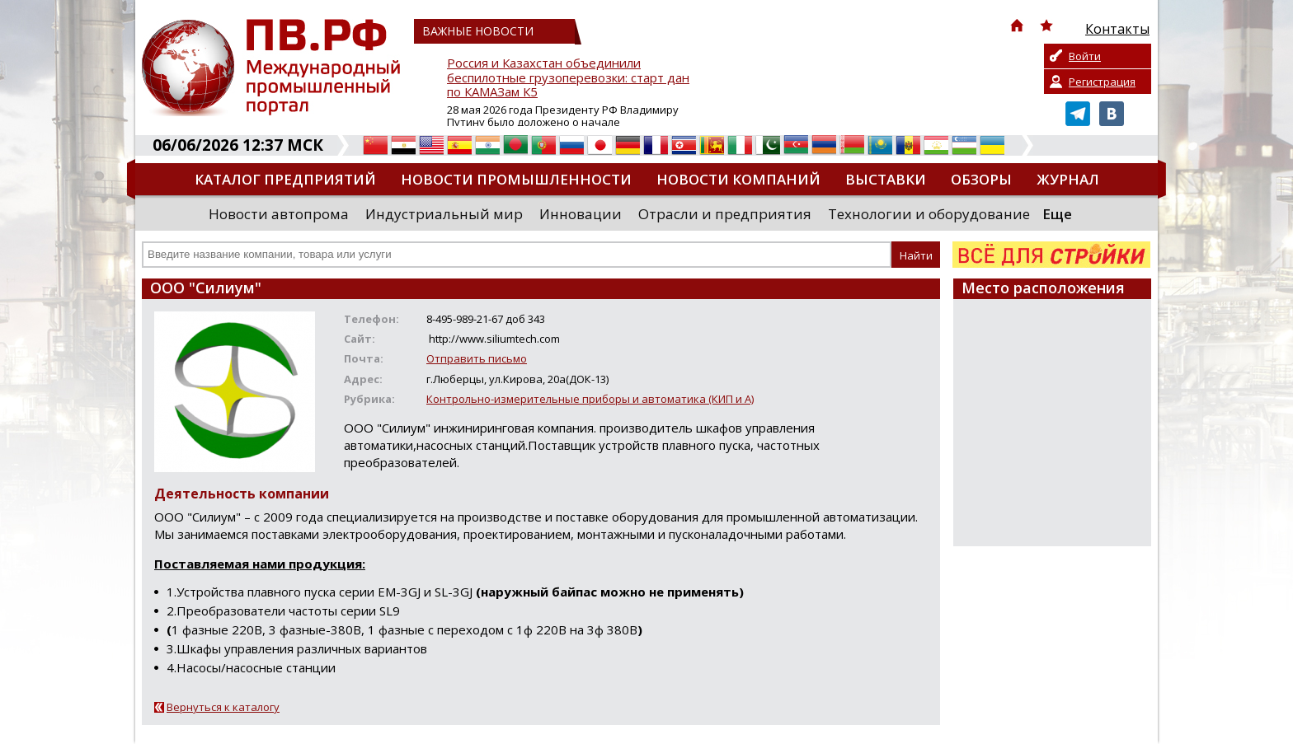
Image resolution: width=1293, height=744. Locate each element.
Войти (1085, 56)
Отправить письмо (476, 358)
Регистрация (1102, 81)
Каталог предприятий (285, 179)
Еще (1057, 213)
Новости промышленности (516, 179)
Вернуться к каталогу (223, 707)
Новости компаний (738, 179)
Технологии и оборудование (929, 213)
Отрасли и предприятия (724, 213)
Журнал (1068, 179)
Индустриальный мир (444, 213)
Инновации (580, 213)
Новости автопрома (279, 213)
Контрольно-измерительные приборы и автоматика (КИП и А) (590, 398)
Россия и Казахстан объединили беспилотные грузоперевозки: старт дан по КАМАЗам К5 (568, 78)
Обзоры (981, 179)
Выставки (885, 179)
